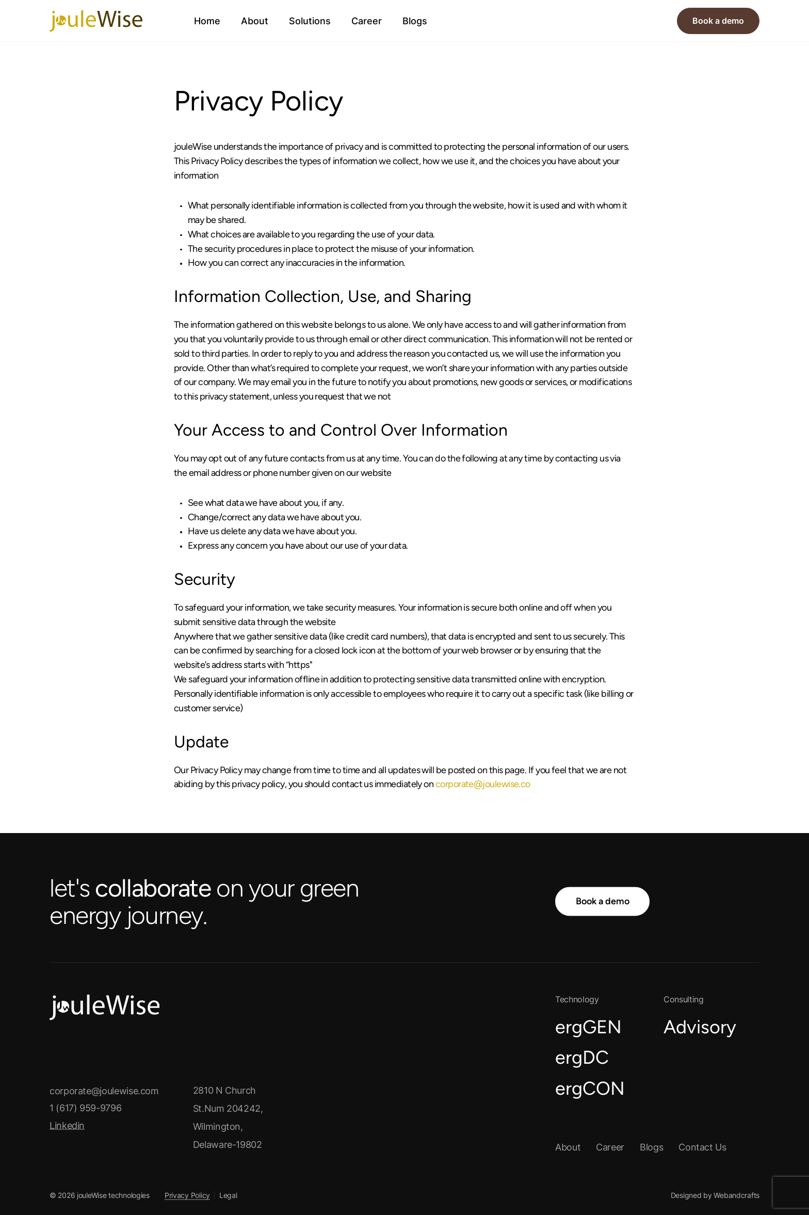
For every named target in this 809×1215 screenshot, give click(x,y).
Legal (228, 1194)
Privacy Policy (187, 1194)
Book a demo (718, 20)
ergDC (582, 1057)
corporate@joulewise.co (482, 784)
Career (366, 20)
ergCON (590, 1088)
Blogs (414, 20)
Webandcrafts (736, 1194)
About (254, 20)
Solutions (310, 20)
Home (207, 20)
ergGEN (588, 1026)
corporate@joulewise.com (104, 1090)
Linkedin (75, 1125)
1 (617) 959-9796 (85, 1107)
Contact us (702, 1146)
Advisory (700, 1026)
